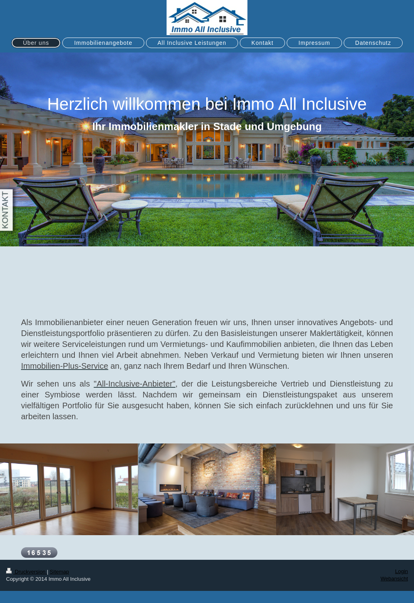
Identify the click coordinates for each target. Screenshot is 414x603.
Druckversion (26, 572)
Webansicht (394, 579)
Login (401, 571)
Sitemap (59, 572)
